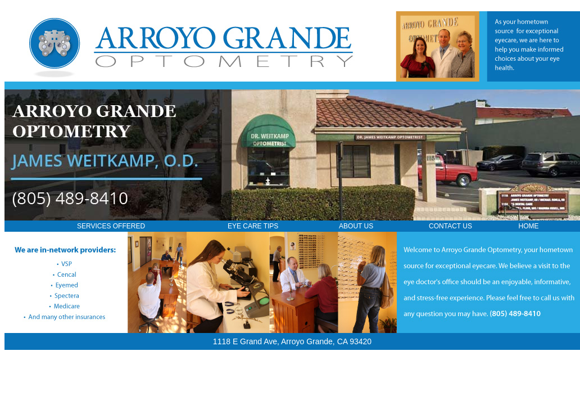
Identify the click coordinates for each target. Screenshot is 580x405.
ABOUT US (356, 226)
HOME (529, 226)
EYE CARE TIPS (253, 226)
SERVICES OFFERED (111, 226)
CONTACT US (450, 226)
